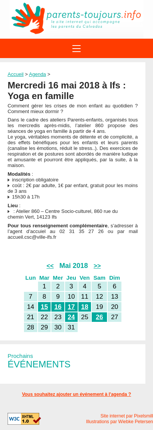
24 (71, 317)
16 (58, 306)
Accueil (16, 74)
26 (99, 317)
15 (44, 306)
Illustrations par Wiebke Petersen (119, 421)
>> (97, 266)
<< (50, 266)
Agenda (37, 74)
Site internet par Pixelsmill (126, 416)
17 (71, 306)
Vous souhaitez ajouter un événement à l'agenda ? (76, 394)
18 (84, 306)
